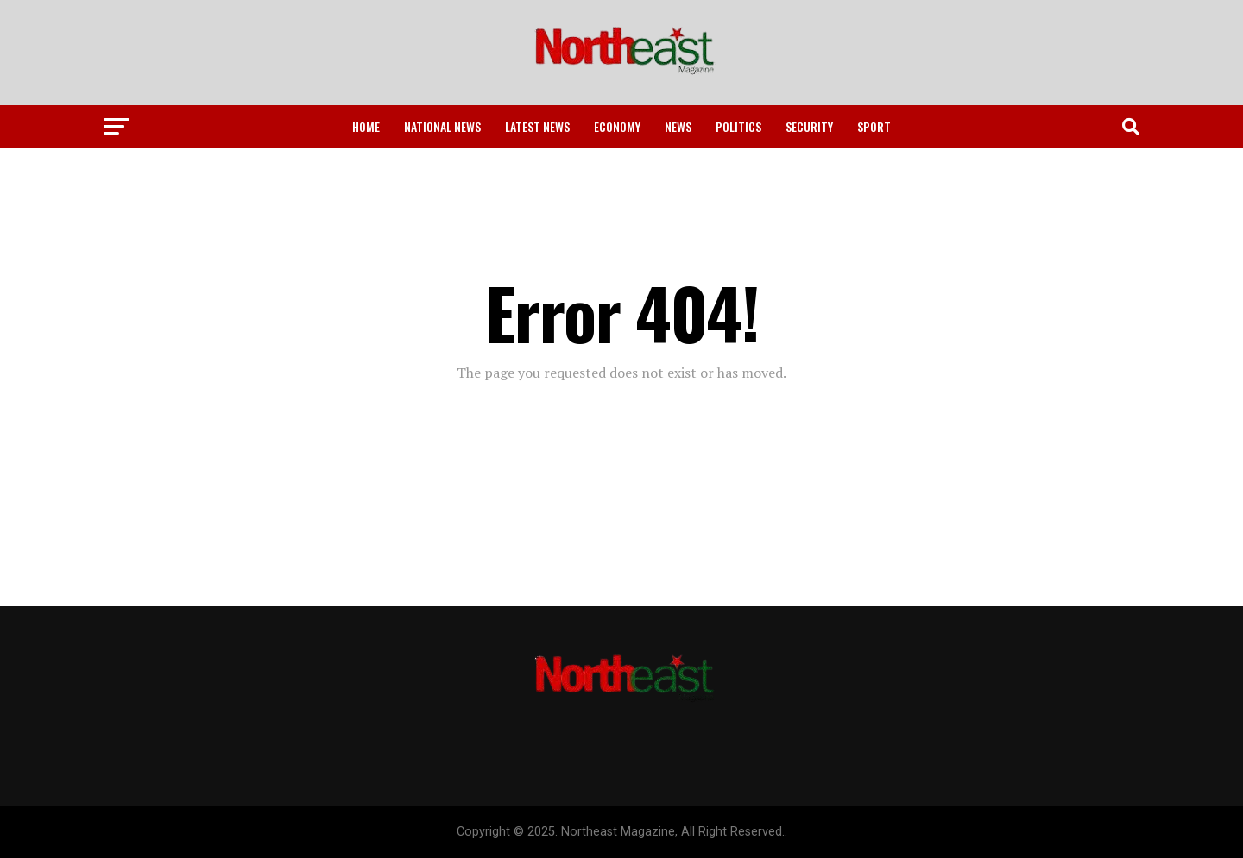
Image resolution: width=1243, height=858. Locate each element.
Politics (738, 126)
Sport (874, 126)
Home (366, 126)
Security (809, 126)
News (678, 126)
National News (442, 126)
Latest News (537, 126)
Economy (617, 126)
